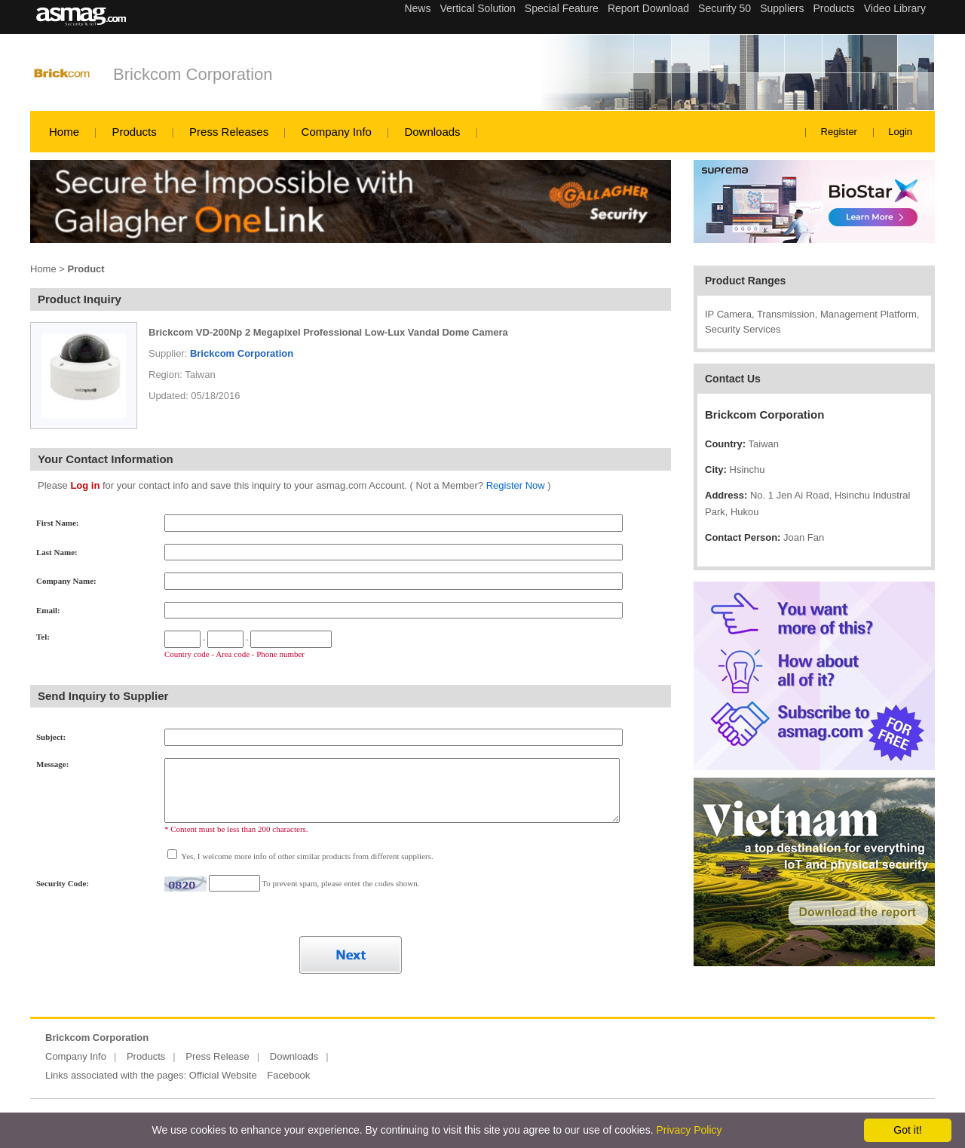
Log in (85, 485)
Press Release (217, 1056)
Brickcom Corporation (193, 74)
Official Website (223, 1075)
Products (134, 131)
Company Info (337, 131)
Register (839, 131)
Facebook (288, 1075)
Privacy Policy (688, 1130)
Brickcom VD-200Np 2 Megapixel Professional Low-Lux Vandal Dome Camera (328, 332)
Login (900, 131)
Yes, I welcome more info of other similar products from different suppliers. (306, 856)
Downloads (432, 131)
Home (64, 131)
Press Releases (228, 131)
